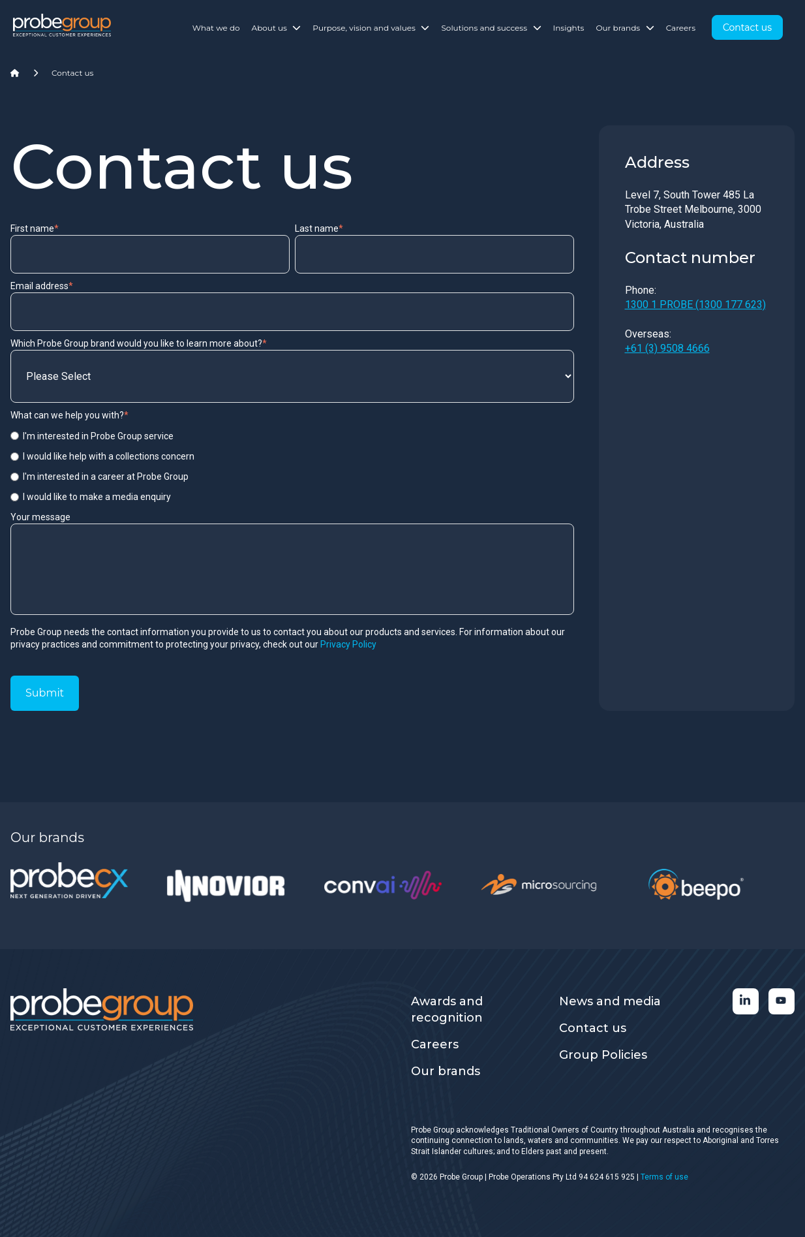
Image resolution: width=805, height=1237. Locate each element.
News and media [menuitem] (610, 1001)
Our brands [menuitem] (445, 1071)
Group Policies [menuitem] (603, 1055)
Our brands (625, 28)
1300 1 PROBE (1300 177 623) (695, 304)
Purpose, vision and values (370, 28)
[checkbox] (292, 467)
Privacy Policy (348, 644)
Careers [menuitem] (435, 1044)
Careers (680, 28)
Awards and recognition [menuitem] (447, 1009)
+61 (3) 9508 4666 (667, 348)
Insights (569, 28)
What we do (216, 28)
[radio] (292, 436)
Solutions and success (491, 28)
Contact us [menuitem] (592, 1028)
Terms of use (664, 1177)
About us (276, 28)
